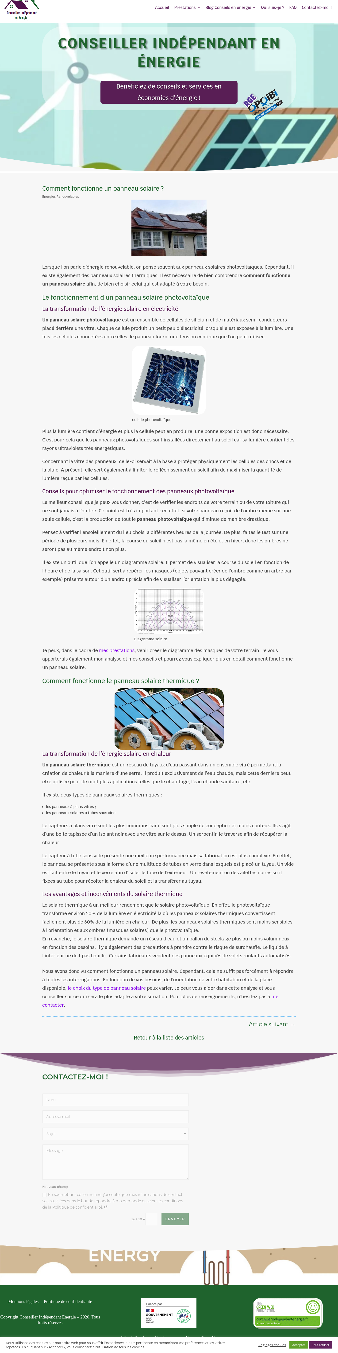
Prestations (185, 8)
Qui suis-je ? (272, 8)
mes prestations (116, 650)
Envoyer (175, 1219)
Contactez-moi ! (317, 8)
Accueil (162, 8)
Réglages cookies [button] (272, 1345)
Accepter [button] (298, 1345)
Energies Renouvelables (60, 196)
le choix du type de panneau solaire (107, 988)
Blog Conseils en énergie (228, 8)
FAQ (293, 8)
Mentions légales (23, 1302)
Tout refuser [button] (320, 1345)
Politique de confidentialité (68, 1302)
